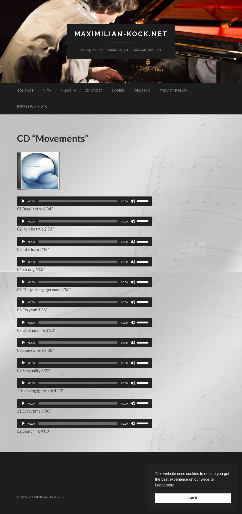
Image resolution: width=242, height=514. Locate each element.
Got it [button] (192, 498)
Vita (47, 90)
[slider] (78, 201)
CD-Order (94, 90)
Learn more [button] (164, 485)
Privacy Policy (173, 90)
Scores (118, 90)
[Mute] (132, 201)
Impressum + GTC (32, 106)
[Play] (23, 201)
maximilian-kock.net (121, 34)
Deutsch (142, 90)
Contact (25, 90)
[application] (84, 201)
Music (66, 90)
